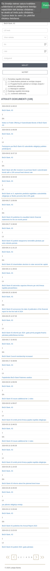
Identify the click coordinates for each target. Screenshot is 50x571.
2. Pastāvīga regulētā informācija (16, 91)
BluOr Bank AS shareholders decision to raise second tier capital (25, 264)
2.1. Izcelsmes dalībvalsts (15, 94)
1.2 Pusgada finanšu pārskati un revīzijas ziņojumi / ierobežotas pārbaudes (24, 85)
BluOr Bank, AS (7, 110)
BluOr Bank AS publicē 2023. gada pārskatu (17, 547)
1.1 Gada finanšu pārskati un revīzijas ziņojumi (23, 82)
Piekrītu (46, 5)
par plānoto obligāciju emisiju (12, 505)
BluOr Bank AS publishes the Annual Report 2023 (19, 526)
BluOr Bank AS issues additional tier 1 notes (17, 399)
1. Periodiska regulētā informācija (16, 79)
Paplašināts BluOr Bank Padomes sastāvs (17, 377)
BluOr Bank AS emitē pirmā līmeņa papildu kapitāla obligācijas (24, 420)
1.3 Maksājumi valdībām (15, 89)
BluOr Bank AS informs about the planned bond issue (21, 483)
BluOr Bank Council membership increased (17, 356)
